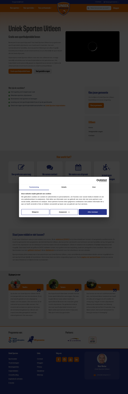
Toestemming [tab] (34, 187)
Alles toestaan (93, 212)
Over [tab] (94, 187)
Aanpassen (64, 212)
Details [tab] (64, 187)
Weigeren (35, 212)
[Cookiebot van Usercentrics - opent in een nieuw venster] (98, 180)
